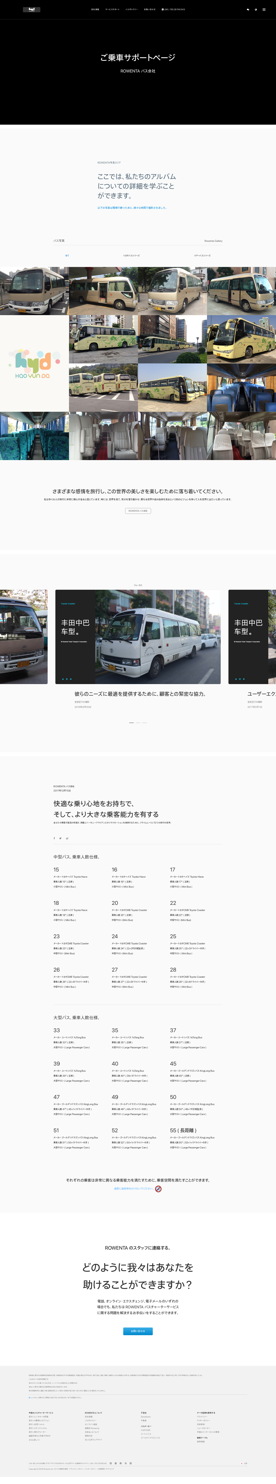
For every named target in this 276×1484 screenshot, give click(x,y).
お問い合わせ (149, 9)
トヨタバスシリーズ (131, 255)
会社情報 (95, 9)
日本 (243, 1463)
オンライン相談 (91, 1424)
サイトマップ (110, 1469)
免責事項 (201, 1424)
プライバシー (202, 1417)
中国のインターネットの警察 (208, 1432)
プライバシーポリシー (76, 1469)
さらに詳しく (34, 1440)
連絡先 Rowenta (92, 1428)
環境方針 (89, 1436)
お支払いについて (92, 1432)
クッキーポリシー (203, 1420)
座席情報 (201, 1441)
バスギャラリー (132, 9)
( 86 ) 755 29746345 (173, 9)
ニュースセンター (203, 1428)
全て (67, 255)
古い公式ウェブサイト (93, 1440)
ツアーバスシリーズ (202, 255)
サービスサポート (112, 9)
